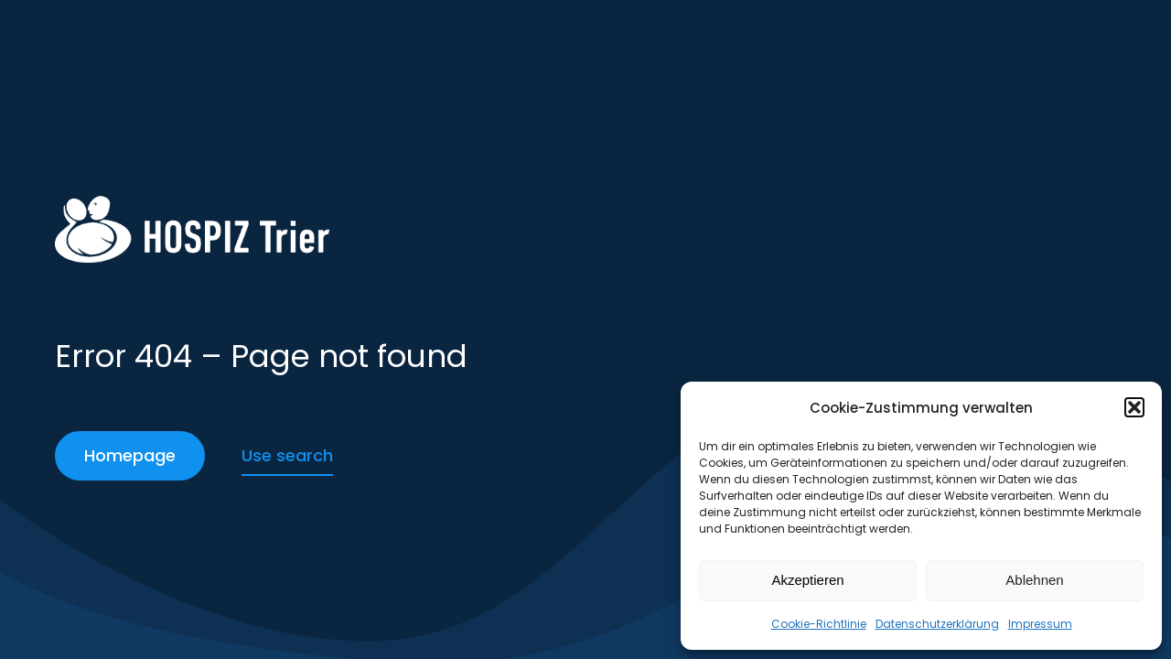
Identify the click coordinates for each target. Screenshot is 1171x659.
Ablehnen (1034, 580)
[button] (1134, 407)
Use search (287, 455)
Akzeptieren (807, 580)
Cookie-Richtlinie (818, 624)
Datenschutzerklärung (937, 624)
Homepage (130, 455)
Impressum (1040, 624)
